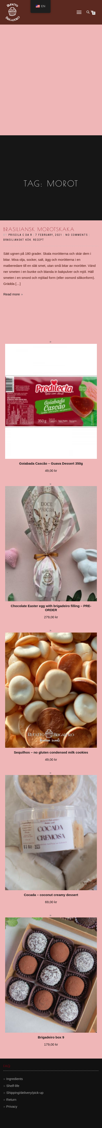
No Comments (76, 234)
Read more (11, 294)
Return (11, 1099)
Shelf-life (12, 1086)
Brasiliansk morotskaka (39, 229)
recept (38, 239)
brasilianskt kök (17, 239)
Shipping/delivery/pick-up (24, 1093)
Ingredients (14, 1079)
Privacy (11, 1106)
